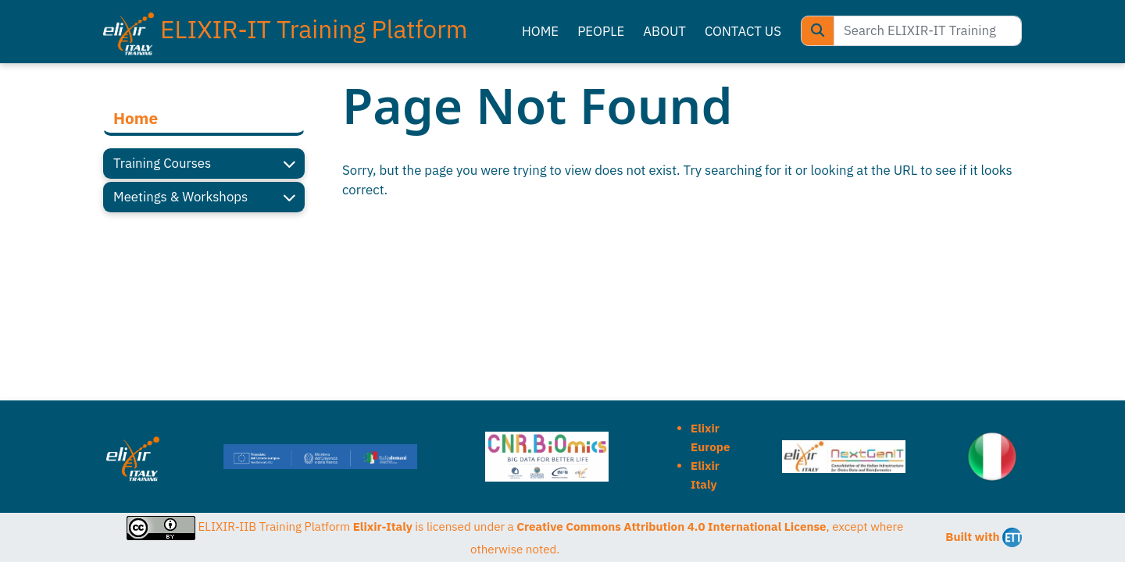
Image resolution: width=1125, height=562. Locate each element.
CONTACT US (743, 31)
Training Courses (204, 164)
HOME (540, 31)
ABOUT (664, 31)
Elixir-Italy (382, 526)
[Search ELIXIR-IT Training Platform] (928, 31)
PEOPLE (600, 31)
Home (135, 118)
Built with (983, 537)
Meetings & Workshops (204, 197)
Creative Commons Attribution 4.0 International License (671, 526)
